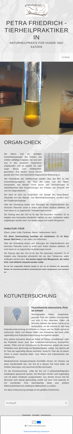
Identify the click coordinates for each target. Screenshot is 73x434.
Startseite (26, 415)
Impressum (46, 415)
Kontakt (35, 415)
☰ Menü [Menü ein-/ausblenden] (66, 57)
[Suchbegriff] (36, 403)
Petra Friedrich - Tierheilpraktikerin (36, 30)
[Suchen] (66, 403)
